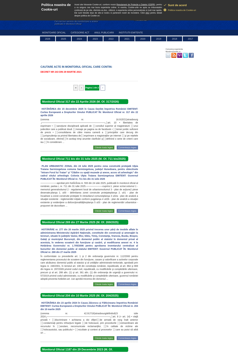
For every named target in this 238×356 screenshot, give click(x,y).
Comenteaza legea (127, 147)
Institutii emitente (131, 32)
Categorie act (80, 32)
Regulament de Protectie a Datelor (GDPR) (136, 4)
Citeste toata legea (104, 147)
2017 (190, 38)
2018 (174, 38)
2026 (47, 38)
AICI (147, 13)
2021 (126, 38)
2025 (63, 38)
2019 (158, 38)
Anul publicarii (104, 32)
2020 (142, 38)
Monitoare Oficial (54, 32)
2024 (79, 38)
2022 (111, 38)
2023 (95, 38)
